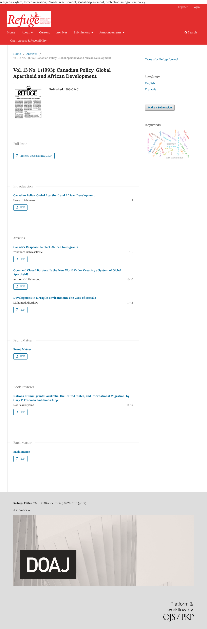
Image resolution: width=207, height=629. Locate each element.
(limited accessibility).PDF (35, 155)
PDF (22, 207)
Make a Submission (160, 107)
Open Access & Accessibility (28, 40)
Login (196, 7)
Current (44, 32)
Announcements (110, 32)
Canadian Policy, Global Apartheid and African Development (54, 195)
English (150, 83)
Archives (61, 32)
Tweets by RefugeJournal (161, 59)
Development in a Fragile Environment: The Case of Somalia (54, 298)
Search (191, 32)
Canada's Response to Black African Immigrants (45, 247)
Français (150, 89)
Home (11, 32)
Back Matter (21, 452)
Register (183, 7)
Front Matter (22, 349)
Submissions (82, 32)
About (26, 32)
